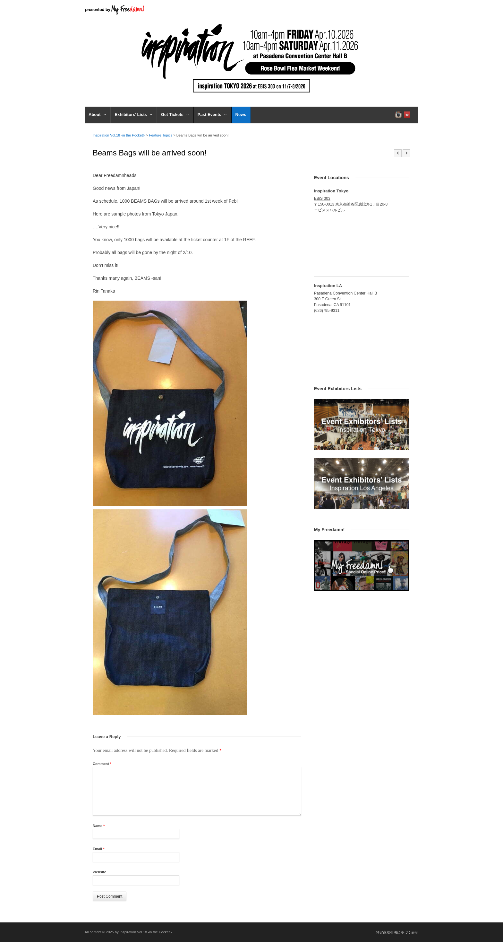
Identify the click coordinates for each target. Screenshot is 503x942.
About (97, 114)
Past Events (212, 114)
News (240, 114)
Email (99, 849)
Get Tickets (175, 114)
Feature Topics (161, 135)
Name (99, 826)
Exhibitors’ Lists (133, 114)
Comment (102, 764)
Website (99, 872)
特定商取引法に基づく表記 (397, 932)
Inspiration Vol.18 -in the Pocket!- (119, 135)
